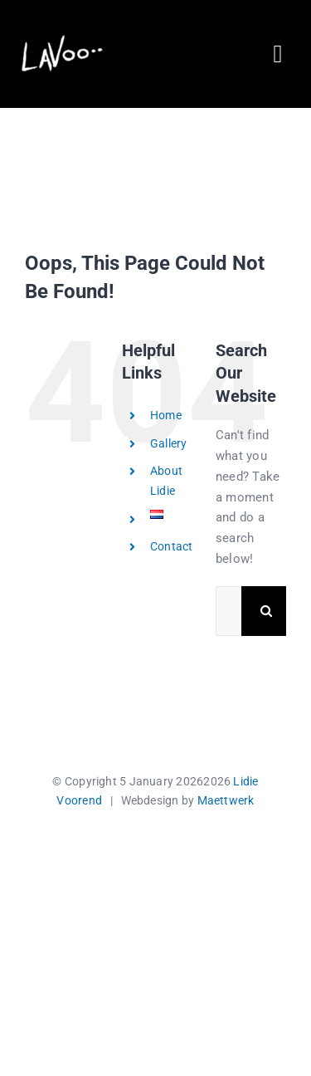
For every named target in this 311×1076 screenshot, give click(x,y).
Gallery (168, 443)
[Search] (266, 611)
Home (166, 415)
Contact (171, 546)
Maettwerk (226, 800)
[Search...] (228, 611)
